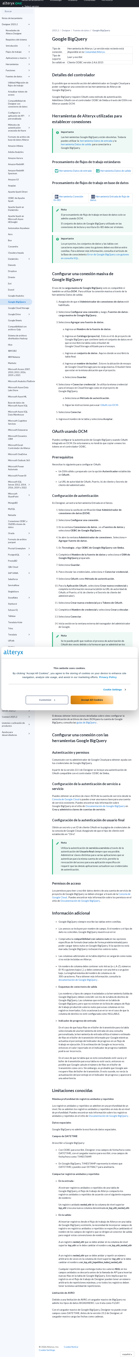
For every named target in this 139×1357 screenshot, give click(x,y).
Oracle (19, 533)
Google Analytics (16, 295)
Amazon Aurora (15, 158)
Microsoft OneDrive (17, 454)
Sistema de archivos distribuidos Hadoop (18, 337)
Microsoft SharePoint (19, 495)
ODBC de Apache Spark (16, 199)
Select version (30, 6)
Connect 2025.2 (16, 717)
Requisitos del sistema (16, 39)
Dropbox (12, 271)
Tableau (11, 616)
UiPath (11, 640)
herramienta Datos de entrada (96, 140)
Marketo (12, 363)
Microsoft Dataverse (18, 430)
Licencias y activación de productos (16, 724)
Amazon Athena (15, 146)
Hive (10, 344)
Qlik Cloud (13, 567)
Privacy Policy (108, 677)
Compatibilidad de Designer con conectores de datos (17, 104)
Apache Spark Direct (17, 191)
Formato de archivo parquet (17, 541)
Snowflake (19, 597)
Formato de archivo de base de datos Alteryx (19, 138)
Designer (66, 30)
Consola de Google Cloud (66, 799)
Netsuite (12, 515)
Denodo (12, 265)
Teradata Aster (15, 622)
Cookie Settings (112, 689)
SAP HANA (19, 573)
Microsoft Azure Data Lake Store (18, 389)
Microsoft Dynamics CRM (17, 437)
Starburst (12, 604)
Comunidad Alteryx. (94, 51)
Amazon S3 (13, 179)
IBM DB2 (12, 351)
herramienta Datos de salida (76, 144)
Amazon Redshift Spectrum (16, 172)
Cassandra (13, 246)
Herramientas (18, 64)
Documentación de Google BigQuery (105, 806)
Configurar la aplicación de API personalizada (19, 115)
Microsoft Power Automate (16, 468)
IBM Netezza (14, 357)
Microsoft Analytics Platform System (20, 381)
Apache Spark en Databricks (16, 208)
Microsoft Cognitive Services (17, 422)
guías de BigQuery (87, 722)
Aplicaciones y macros (18, 58)
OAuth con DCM (109, 404)
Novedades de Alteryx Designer (14, 32)
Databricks (19, 259)
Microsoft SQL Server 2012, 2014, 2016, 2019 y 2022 (19, 484)
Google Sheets (15, 320)
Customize (47, 699)
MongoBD (13, 503)
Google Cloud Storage (18, 308)
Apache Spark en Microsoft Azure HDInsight (16, 219)
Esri (9, 283)
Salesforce (13, 579)
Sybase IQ (13, 610)
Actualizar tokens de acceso (17, 93)
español (127, 1354)
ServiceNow (13, 585)
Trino (10, 628)
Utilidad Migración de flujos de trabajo (18, 84)
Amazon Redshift (16, 164)
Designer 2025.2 (16, 24)
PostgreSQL (19, 554)
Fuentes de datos (18, 76)
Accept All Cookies (92, 699)
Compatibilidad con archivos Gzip (17, 328)
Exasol (11, 289)
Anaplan (12, 185)
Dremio (11, 277)
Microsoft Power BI (17, 475)
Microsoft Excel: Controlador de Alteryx (19, 446)
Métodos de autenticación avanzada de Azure (19, 127)
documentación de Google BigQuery (78, 979)
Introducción (18, 45)
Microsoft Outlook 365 (19, 460)
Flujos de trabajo (18, 52)
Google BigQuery (17, 302)
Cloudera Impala (16, 252)
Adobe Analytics (16, 152)
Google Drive (19, 314)
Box (10, 240)
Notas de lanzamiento (12, 18)
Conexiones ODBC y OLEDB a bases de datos (17, 524)
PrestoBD (12, 561)
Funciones (18, 70)
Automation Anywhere (18, 228)
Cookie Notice (71, 1346)
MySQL (11, 509)
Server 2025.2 (16, 710)
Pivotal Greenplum (19, 548)
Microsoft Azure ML (17, 396)
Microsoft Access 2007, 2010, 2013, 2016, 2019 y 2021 (19, 372)
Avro (10, 234)
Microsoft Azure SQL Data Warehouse (18, 413)
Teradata (19, 634)
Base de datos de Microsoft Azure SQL (18, 404)
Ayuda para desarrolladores (16, 733)
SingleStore (13, 591)
